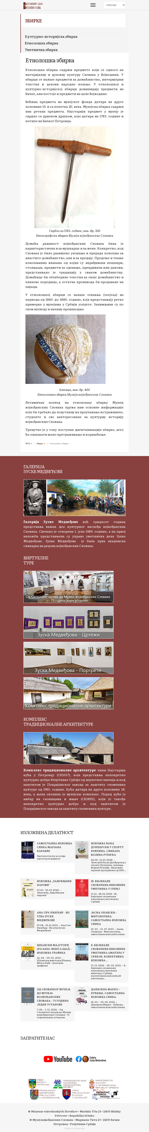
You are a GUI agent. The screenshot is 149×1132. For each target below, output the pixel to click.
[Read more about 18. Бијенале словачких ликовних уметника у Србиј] (82, 887)
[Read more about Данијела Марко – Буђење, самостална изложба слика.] (82, 996)
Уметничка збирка (41, 49)
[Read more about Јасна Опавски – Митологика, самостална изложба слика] (82, 919)
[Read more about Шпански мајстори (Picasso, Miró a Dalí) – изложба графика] (27, 951)
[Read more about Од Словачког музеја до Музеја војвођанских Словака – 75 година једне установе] (27, 996)
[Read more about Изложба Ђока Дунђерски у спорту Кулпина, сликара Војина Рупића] (82, 850)
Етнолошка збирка (41, 42)
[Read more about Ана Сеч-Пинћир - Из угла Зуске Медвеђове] (27, 919)
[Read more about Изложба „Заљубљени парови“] (27, 887)
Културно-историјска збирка (51, 36)
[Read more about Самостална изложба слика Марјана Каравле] (27, 850)
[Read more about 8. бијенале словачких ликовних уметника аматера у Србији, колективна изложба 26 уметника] (82, 951)
